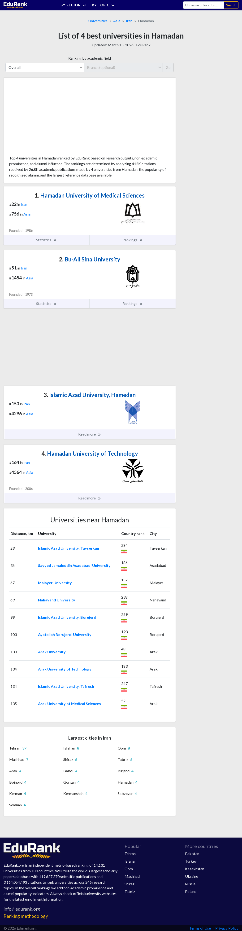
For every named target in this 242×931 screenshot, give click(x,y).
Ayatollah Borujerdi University (64, 634)
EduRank (143, 45)
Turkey (191, 861)
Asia (116, 20)
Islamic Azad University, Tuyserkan (68, 548)
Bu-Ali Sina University (89, 259)
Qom (129, 868)
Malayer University (55, 582)
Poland (190, 891)
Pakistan (192, 853)
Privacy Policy (226, 928)
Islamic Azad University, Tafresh (66, 686)
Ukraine (191, 876)
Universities (98, 20)
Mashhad (132, 876)
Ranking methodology (26, 916)
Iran (129, 20)
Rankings (132, 240)
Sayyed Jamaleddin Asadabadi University (74, 565)
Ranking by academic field (89, 58)
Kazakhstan (194, 868)
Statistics (46, 240)
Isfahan (130, 861)
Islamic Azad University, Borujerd (67, 617)
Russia (190, 884)
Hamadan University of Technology (89, 453)
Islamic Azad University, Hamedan (89, 394)
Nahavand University (56, 600)
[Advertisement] (45, 118)
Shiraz (129, 884)
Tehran (130, 853)
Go (168, 67)
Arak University (52, 651)
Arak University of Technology (64, 669)
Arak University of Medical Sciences (69, 703)
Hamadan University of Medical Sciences (90, 195)
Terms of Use (200, 928)
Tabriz (130, 891)
